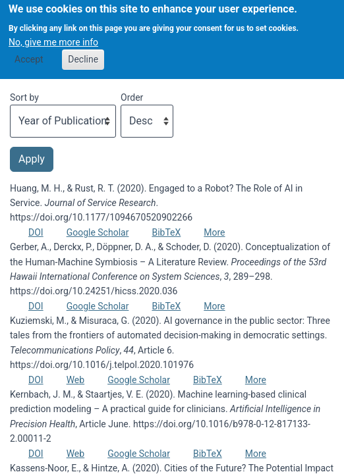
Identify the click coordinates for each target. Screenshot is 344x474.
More (214, 232)
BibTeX (166, 232)
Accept (28, 53)
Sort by (24, 97)
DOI (35, 232)
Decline (83, 53)
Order (132, 97)
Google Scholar (98, 232)
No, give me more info (53, 36)
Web (76, 380)
